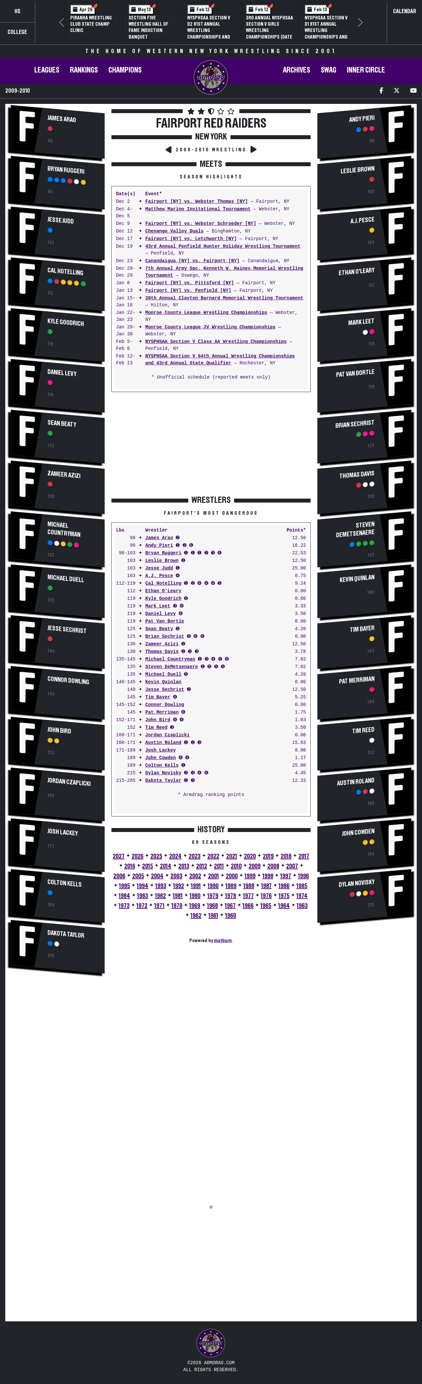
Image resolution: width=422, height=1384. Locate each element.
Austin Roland (163, 743)
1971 (159, 906)
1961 (213, 915)
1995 (124, 886)
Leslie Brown (162, 561)
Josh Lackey (62, 832)
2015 (147, 866)
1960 (230, 915)
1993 (160, 886)
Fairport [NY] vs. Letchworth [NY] (191, 239)
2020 (250, 856)
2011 (219, 866)
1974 (302, 896)
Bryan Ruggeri (65, 170)
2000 (232, 876)
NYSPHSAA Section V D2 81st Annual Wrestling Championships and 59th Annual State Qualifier (208, 33)
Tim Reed (156, 727)
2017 (303, 856)
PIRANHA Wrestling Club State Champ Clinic (91, 24)
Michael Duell (65, 579)
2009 (254, 866)
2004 (157, 876)
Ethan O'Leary (163, 591)
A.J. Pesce (159, 576)
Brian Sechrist (164, 636)
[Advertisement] (58, 1089)
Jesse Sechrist (67, 629)
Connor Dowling (68, 680)
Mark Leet (157, 606)
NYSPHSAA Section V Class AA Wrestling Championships (215, 342)
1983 (142, 896)
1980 (195, 896)
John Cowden (160, 758)
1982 (160, 896)
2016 (129, 866)
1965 (265, 906)
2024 (175, 856)
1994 (142, 886)
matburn (223, 940)
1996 (303, 876)
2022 (213, 856)
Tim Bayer (157, 697)
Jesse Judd (60, 220)
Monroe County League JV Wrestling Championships (210, 327)
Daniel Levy (61, 373)
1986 (284, 886)
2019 (268, 856)
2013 (183, 866)
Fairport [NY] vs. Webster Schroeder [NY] (200, 224)
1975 (284, 896)
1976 (266, 896)
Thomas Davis (162, 652)
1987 (266, 886)
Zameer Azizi (63, 474)
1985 (301, 886)
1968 (212, 906)
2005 (138, 876)
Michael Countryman (63, 529)
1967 (230, 906)
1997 (285, 876)
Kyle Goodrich (65, 322)
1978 (230, 896)
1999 (250, 876)
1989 (231, 886)
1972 (141, 906)
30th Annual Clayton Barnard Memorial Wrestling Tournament (224, 298)
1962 (196, 915)
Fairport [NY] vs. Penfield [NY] (188, 291)
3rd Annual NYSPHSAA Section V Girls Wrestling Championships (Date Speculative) (269, 30)
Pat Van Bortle (164, 621)
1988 (248, 886)
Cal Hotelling (65, 272)
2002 (195, 876)
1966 (248, 906)
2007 (292, 866)
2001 (213, 876)
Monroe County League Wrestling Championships (206, 313)
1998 (267, 876)
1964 (284, 906)
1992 (178, 886)
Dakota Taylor (65, 934)
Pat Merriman (162, 712)
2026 (137, 856)
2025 (156, 856)
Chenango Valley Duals (174, 231)
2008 (273, 866)
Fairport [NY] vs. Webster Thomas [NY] (196, 202)
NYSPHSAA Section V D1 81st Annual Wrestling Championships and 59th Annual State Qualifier (326, 33)
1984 (124, 896)
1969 (194, 906)
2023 (194, 856)
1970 (176, 906)
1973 (124, 906)
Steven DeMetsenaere (171, 667)
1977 (248, 896)
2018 (286, 856)
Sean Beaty (61, 423)
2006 (119, 876)
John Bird (59, 730)
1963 (302, 906)
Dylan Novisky (163, 773)
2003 (176, 876)
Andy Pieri (159, 545)
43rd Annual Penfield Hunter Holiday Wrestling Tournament (222, 246)
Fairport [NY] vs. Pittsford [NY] (189, 283)
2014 (165, 866)
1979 (212, 896)
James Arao (61, 119)
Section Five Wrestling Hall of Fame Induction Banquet (148, 27)
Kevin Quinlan (163, 682)
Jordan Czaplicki (69, 782)
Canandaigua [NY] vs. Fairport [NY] (192, 261)
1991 (196, 886)
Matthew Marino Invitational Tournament (198, 209)
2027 (119, 856)
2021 (231, 856)
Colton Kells (64, 883)
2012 (201, 866)
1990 (213, 886)
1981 (178, 896)
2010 (236, 866)
